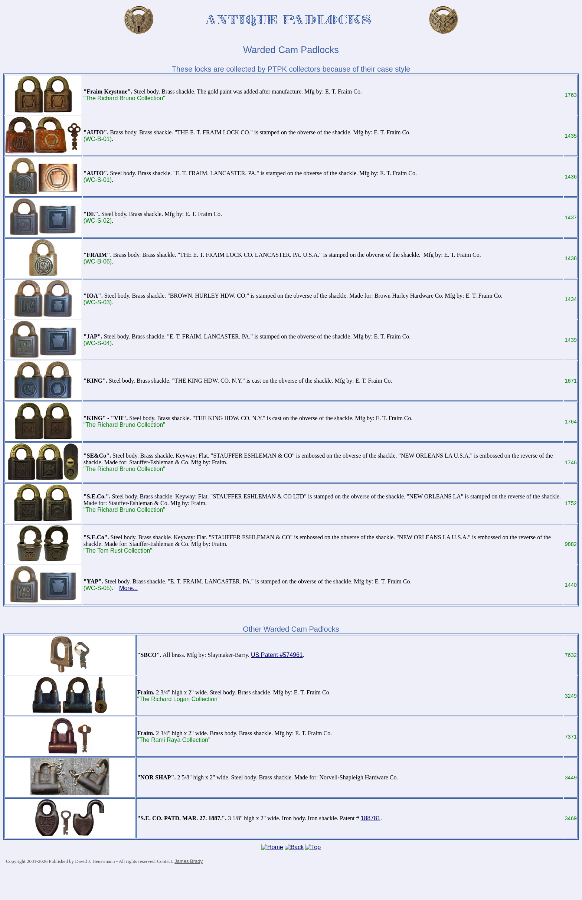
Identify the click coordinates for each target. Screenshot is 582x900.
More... (128, 588)
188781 (370, 818)
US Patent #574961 (277, 655)
